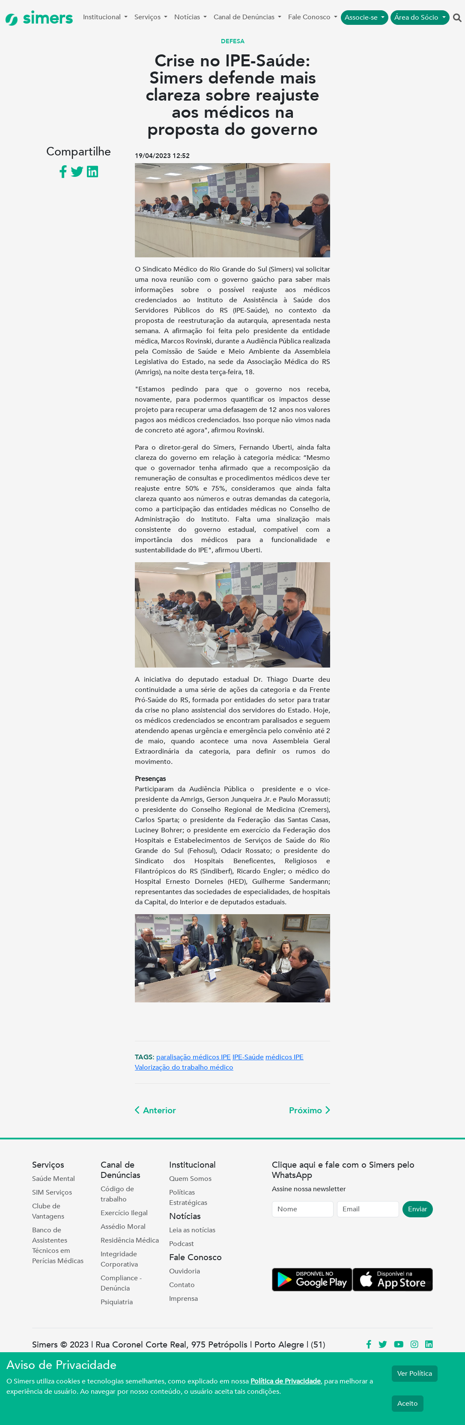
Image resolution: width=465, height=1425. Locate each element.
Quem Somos (190, 1179)
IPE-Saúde (248, 1057)
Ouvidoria (184, 1271)
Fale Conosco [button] (310, 17)
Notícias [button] (188, 17)
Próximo (309, 1110)
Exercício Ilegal (124, 1213)
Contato (182, 1285)
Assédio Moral (123, 1226)
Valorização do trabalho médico (184, 1067)
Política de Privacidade (285, 1381)
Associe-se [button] (362, 17)
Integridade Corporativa (119, 1259)
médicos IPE (284, 1057)
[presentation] (337, 1244)
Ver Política (414, 1373)
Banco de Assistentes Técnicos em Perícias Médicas (57, 1245)
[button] (457, 18)
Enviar (417, 1209)
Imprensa (183, 1298)
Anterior (155, 1110)
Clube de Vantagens (48, 1211)
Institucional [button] (102, 17)
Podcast (181, 1244)
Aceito (407, 1403)
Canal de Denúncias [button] (245, 17)
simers (39, 18)
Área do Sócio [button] (417, 17)
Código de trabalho (117, 1194)
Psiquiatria (117, 1302)
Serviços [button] (148, 17)
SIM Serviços (52, 1192)
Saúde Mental (53, 1179)
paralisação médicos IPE (193, 1057)
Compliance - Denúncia (121, 1283)
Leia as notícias (192, 1230)
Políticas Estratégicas (188, 1197)
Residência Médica (130, 1240)
